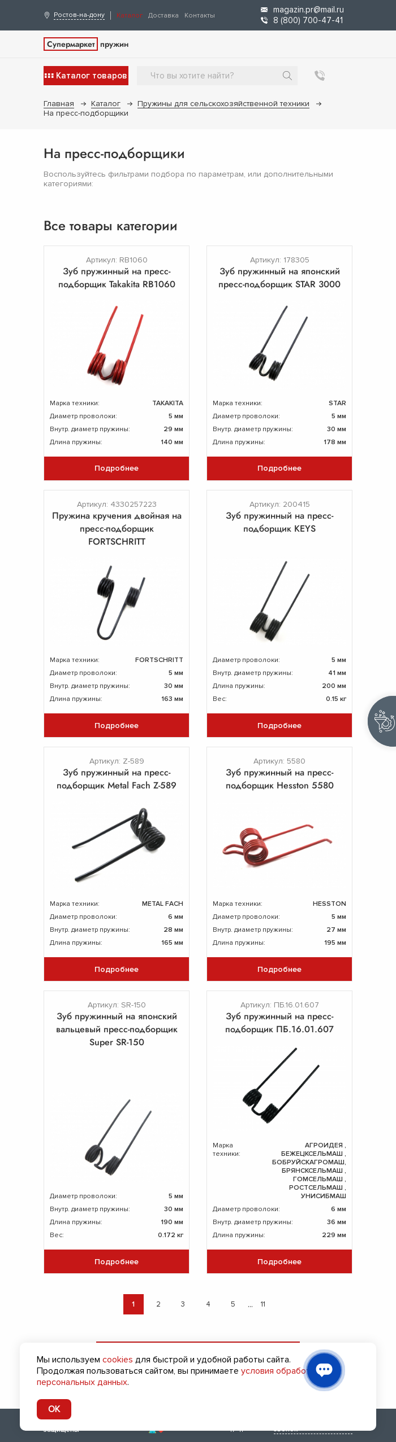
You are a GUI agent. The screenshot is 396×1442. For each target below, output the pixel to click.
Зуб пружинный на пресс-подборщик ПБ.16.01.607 (279, 1023)
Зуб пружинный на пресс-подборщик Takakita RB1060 (116, 278)
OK (54, 1409)
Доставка (163, 15)
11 (263, 1304)
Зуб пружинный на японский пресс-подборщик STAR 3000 (279, 278)
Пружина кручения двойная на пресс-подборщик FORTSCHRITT (117, 528)
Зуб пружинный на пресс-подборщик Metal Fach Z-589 (117, 779)
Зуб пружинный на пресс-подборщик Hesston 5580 (280, 779)
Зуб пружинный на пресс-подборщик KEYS (279, 522)
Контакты (199, 15)
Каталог (130, 15)
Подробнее (116, 468)
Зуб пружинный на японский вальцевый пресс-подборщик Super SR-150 (117, 1029)
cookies (117, 1359)
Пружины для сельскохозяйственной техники (223, 103)
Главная (59, 103)
